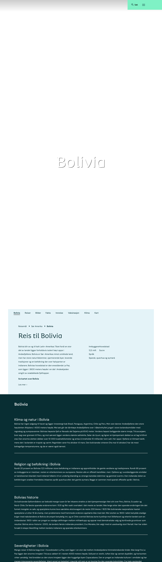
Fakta (48, 313)
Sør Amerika (36, 326)
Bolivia (17, 313)
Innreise (59, 313)
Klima (87, 313)
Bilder (38, 313)
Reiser (28, 313)
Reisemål (22, 326)
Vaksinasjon (73, 313)
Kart (96, 313)
